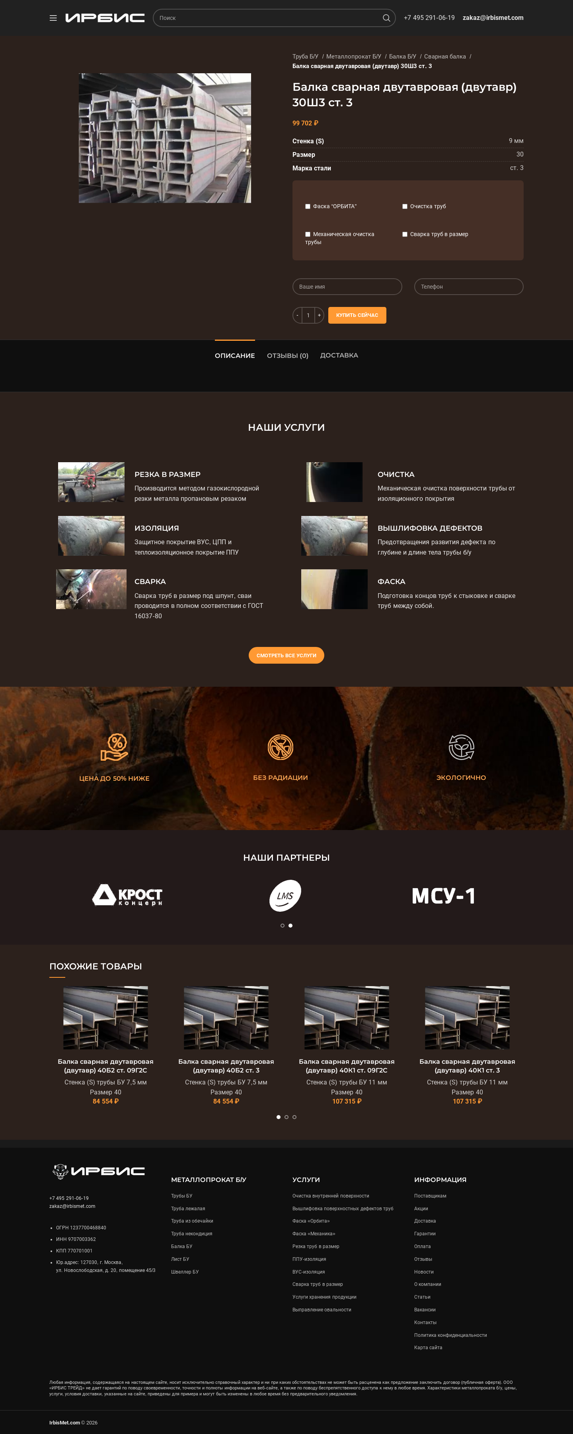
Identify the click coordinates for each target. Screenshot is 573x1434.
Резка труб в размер (315, 1246)
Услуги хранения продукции (324, 1297)
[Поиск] (274, 18)
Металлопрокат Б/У (354, 56)
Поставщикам (430, 1196)
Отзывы (423, 1259)
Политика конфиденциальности (450, 1335)
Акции (421, 1208)
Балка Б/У (403, 56)
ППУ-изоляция (309, 1259)
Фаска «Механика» (313, 1234)
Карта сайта (428, 1347)
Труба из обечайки (192, 1221)
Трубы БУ (182, 1196)
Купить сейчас (357, 315)
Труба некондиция (191, 1234)
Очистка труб (428, 206)
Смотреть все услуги (286, 655)
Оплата (422, 1246)
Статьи (422, 1297)
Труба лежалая (188, 1208)
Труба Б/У (306, 56)
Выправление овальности (321, 1310)
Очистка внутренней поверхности (330, 1196)
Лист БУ (180, 1259)
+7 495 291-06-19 (429, 17)
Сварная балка (446, 56)
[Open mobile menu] (53, 18)
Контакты (425, 1322)
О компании (427, 1284)
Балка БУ (182, 1246)
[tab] (235, 352)
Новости (424, 1272)
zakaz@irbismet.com (493, 17)
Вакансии (425, 1310)
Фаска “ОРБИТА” (335, 206)
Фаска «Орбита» (311, 1221)
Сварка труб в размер (439, 234)
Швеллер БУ (185, 1272)
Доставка (339, 355)
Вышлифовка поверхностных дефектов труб (343, 1208)
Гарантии (425, 1234)
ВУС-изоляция (308, 1272)
